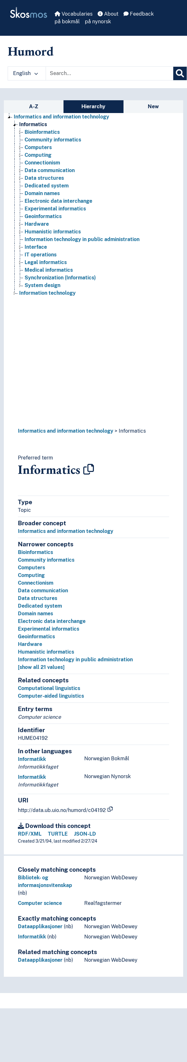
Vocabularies (74, 14)
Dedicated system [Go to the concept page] (47, 186)
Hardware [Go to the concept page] (37, 224)
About (108, 14)
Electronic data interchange (52, 621)
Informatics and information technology (65, 431)
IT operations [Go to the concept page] (40, 255)
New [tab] (153, 106)
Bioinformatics (35, 552)
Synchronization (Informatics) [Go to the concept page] (60, 278)
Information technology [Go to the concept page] (47, 293)
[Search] (180, 73)
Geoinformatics (36, 636)
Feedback (138, 14)
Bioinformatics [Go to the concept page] (42, 132)
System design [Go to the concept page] (42, 285)
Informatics (132, 431)
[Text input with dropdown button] (109, 73)
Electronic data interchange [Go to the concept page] (58, 201)
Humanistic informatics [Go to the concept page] (53, 232)
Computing (31, 575)
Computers (31, 568)
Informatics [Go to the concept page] (33, 124)
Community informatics (46, 560)
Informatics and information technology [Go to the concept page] (61, 117)
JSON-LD (85, 834)
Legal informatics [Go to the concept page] (46, 262)
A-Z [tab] (33, 106)
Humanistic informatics (46, 652)
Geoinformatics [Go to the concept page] (43, 216)
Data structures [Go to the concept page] (44, 178)
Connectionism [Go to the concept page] (42, 163)
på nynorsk (98, 22)
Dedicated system (40, 606)
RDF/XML (29, 834)
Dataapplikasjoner (40, 926)
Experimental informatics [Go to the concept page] (55, 209)
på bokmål (67, 22)
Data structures (37, 598)
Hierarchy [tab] (93, 106)
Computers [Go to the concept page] (38, 147)
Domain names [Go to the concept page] (42, 193)
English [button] (25, 73)
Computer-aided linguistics (51, 696)
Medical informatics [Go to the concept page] (49, 270)
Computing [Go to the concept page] (38, 155)
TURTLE (58, 834)
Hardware (30, 644)
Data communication (43, 591)
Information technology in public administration (75, 659)
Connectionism (35, 583)
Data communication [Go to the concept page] (50, 170)
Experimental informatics (48, 629)
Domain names (35, 614)
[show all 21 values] (41, 667)
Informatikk (32, 759)
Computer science (40, 903)
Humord (31, 51)
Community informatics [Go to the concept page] (53, 140)
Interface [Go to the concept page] (36, 247)
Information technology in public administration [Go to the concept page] (82, 239)
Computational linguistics (49, 688)
